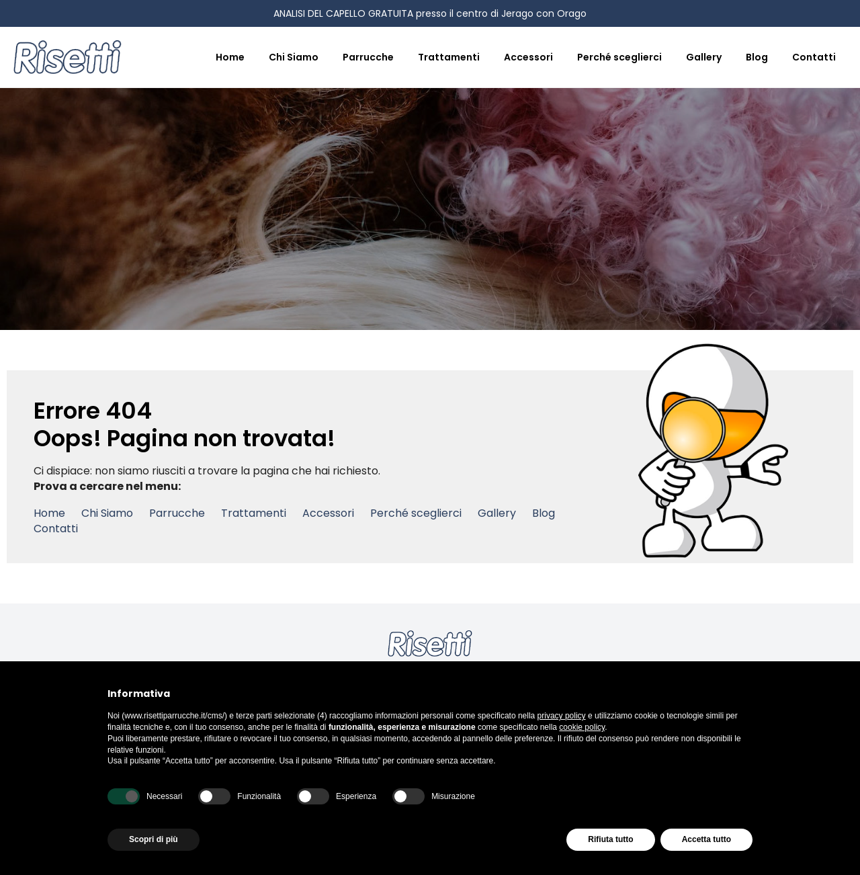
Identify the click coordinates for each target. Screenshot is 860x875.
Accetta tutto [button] (706, 839)
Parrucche (368, 57)
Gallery (704, 57)
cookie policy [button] (582, 727)
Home (230, 57)
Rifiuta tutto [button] (610, 839)
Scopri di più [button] (153, 839)
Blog (757, 57)
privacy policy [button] (562, 715)
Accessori (528, 57)
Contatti (814, 57)
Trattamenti (449, 57)
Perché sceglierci (619, 57)
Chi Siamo (293, 57)
